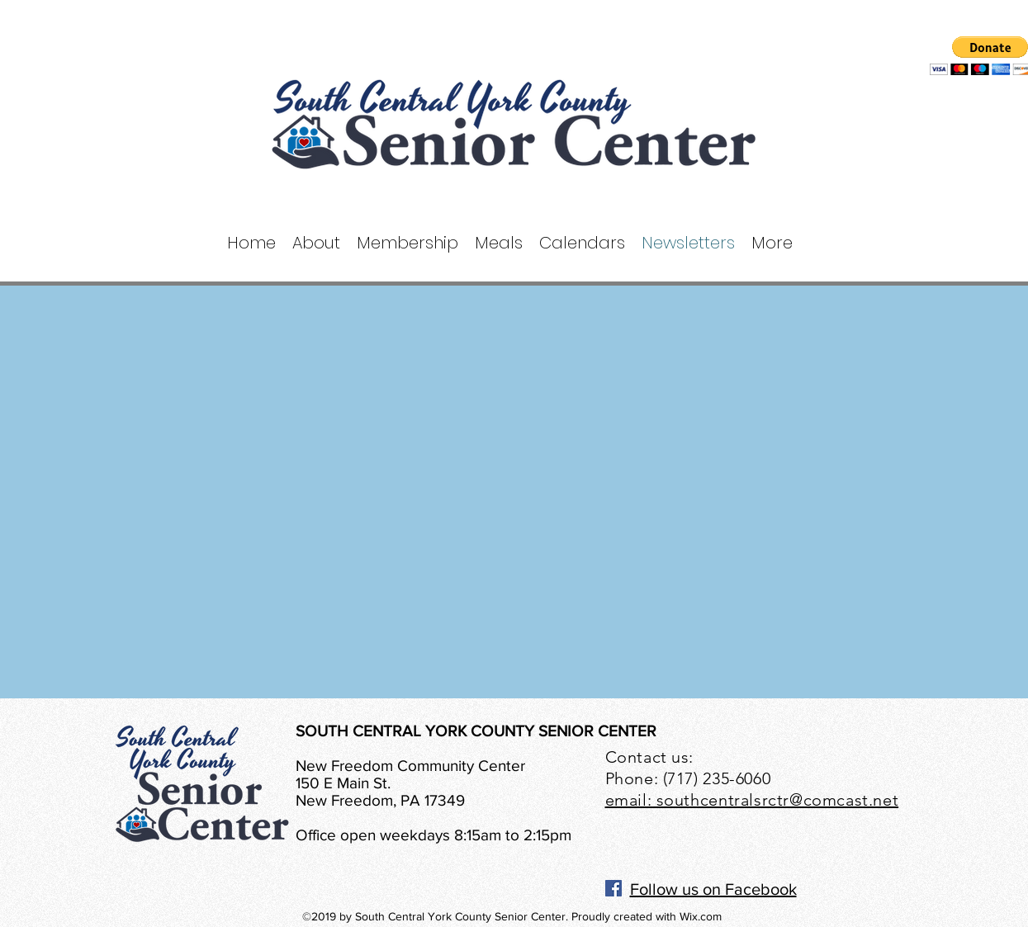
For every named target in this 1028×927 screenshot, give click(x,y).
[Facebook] (613, 888)
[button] (316, 243)
